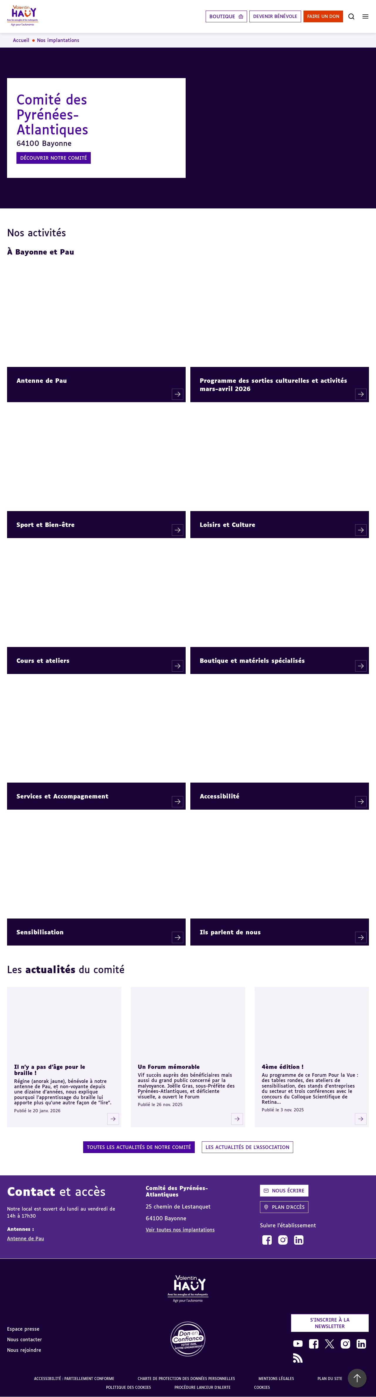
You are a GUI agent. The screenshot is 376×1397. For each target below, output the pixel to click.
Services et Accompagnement (62, 796)
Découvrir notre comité (53, 158)
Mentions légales (276, 1378)
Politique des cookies (128, 1387)
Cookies (262, 1387)
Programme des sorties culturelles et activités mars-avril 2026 (273, 384)
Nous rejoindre (24, 1350)
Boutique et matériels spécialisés (252, 660)
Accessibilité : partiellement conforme (74, 1378)
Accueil (21, 40)
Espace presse (23, 1329)
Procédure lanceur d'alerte (202, 1387)
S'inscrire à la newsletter (330, 1323)
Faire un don (321, 16)
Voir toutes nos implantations (180, 1230)
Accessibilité (219, 796)
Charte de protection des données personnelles (186, 1378)
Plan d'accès (284, 1207)
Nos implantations (58, 40)
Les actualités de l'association (247, 1147)
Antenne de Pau (41, 380)
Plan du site (330, 1378)
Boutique (216, 16)
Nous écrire (284, 1191)
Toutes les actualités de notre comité (139, 1147)
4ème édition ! (282, 1067)
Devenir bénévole (270, 16)
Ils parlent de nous (230, 932)
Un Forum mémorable (169, 1067)
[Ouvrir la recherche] (351, 16)
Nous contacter (24, 1339)
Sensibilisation (40, 932)
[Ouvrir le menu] (365, 16)
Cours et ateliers (43, 660)
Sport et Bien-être (45, 524)
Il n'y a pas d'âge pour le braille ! (49, 1070)
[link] (267, 1240)
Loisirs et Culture (227, 524)
